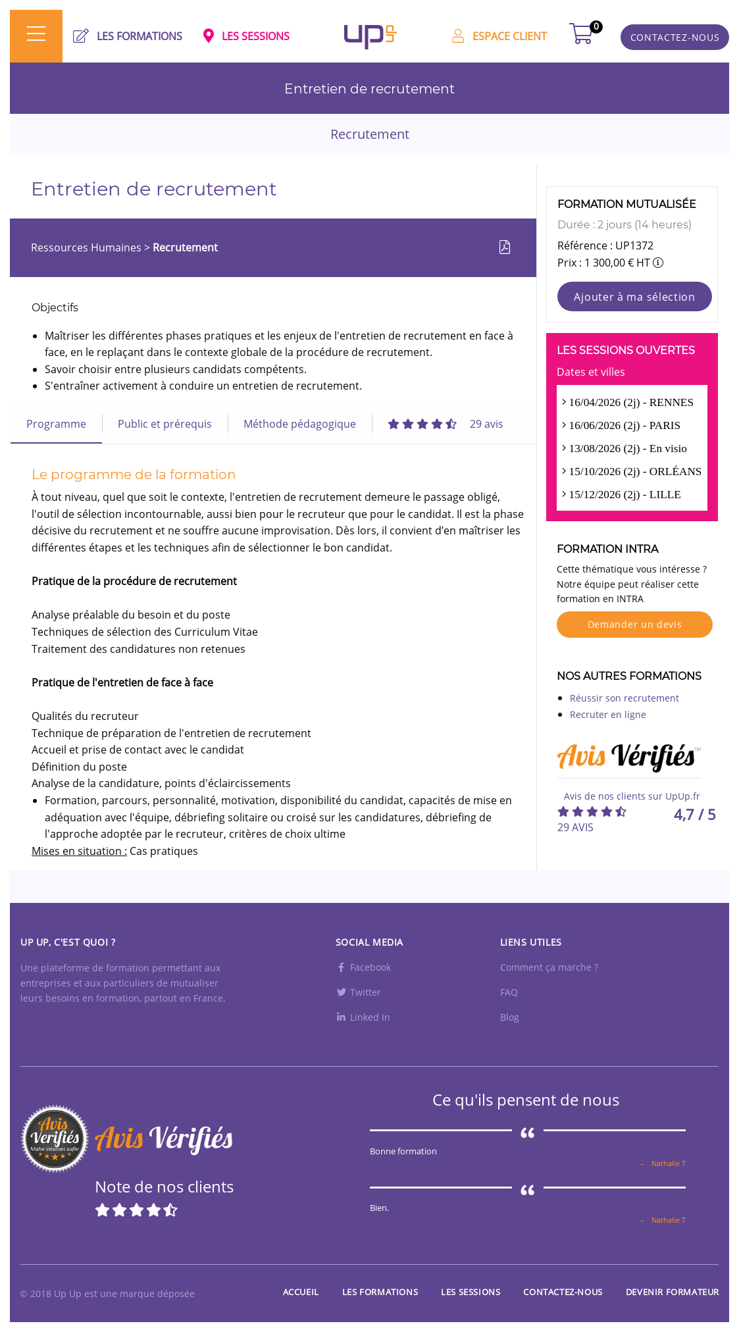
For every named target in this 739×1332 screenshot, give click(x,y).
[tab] (445, 423)
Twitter (358, 992)
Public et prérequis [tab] (165, 424)
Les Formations (380, 1292)
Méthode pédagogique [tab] (299, 424)
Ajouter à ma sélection (634, 297)
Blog (509, 1017)
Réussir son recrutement (624, 698)
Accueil (301, 1292)
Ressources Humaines (87, 247)
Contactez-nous (562, 1292)
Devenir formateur (672, 1292)
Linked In (363, 1017)
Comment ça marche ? (549, 967)
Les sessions (470, 1292)
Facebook (363, 967)
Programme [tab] (56, 424)
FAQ (509, 992)
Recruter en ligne (608, 714)
